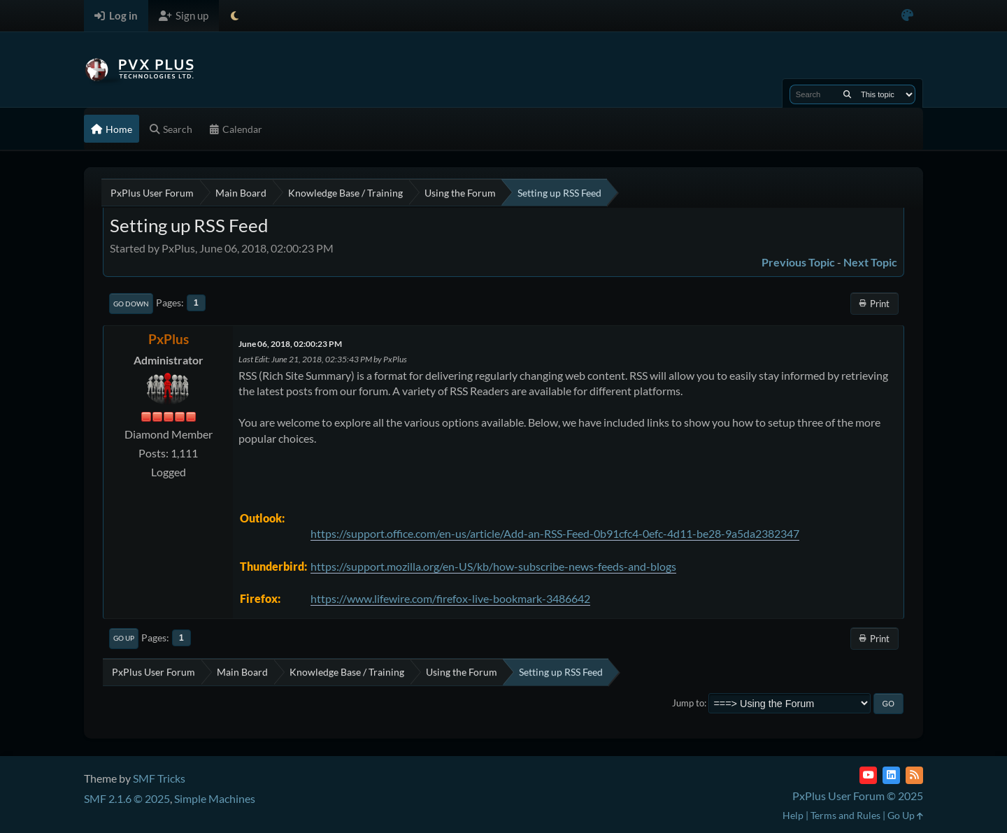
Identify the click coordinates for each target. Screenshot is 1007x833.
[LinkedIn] (891, 775)
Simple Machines (214, 798)
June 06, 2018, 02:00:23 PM (290, 343)
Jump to (688, 703)
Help (793, 815)
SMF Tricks (159, 778)
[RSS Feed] (914, 775)
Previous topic (798, 262)
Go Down (131, 303)
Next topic (870, 262)
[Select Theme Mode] (234, 15)
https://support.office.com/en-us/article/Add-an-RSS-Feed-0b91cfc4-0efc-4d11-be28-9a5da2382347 (554, 533)
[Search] (847, 94)
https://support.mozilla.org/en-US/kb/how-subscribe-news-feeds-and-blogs (493, 566)
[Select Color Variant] (907, 15)
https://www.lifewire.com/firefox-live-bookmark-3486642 (450, 598)
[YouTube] (868, 775)
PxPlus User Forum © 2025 (857, 795)
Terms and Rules (845, 815)
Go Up (123, 638)
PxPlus (168, 339)
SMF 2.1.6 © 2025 (127, 798)
